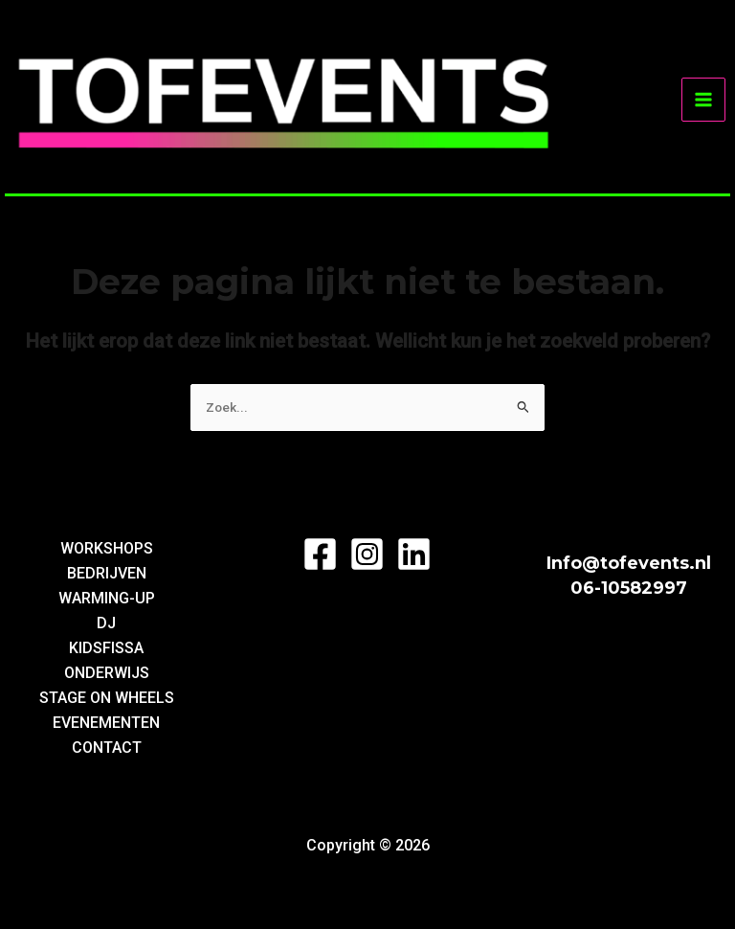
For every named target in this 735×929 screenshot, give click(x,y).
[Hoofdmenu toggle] (703, 100)
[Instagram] (367, 554)
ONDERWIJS (106, 673)
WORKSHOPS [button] (106, 548)
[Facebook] (320, 554)
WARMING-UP (106, 598)
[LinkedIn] (414, 554)
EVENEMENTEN (106, 723)
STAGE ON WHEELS (106, 698)
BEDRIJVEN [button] (106, 573)
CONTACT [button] (107, 747)
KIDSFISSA (106, 648)
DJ (106, 623)
